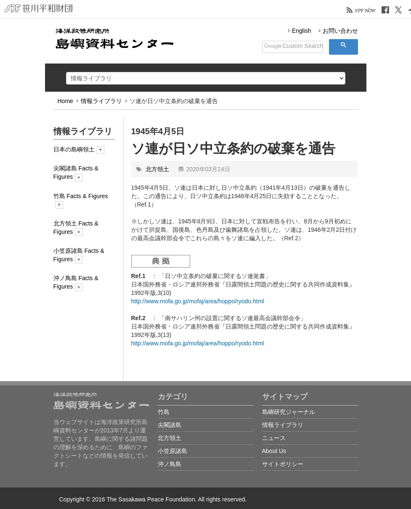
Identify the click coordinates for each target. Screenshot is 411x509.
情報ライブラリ (101, 101)
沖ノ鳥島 (169, 464)
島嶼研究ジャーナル (288, 411)
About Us (274, 451)
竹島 (164, 411)
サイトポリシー (282, 464)
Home (65, 101)
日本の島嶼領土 (78, 149)
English (301, 30)
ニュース (274, 438)
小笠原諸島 (172, 451)
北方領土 (157, 169)
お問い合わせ (340, 30)
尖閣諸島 (169, 425)
